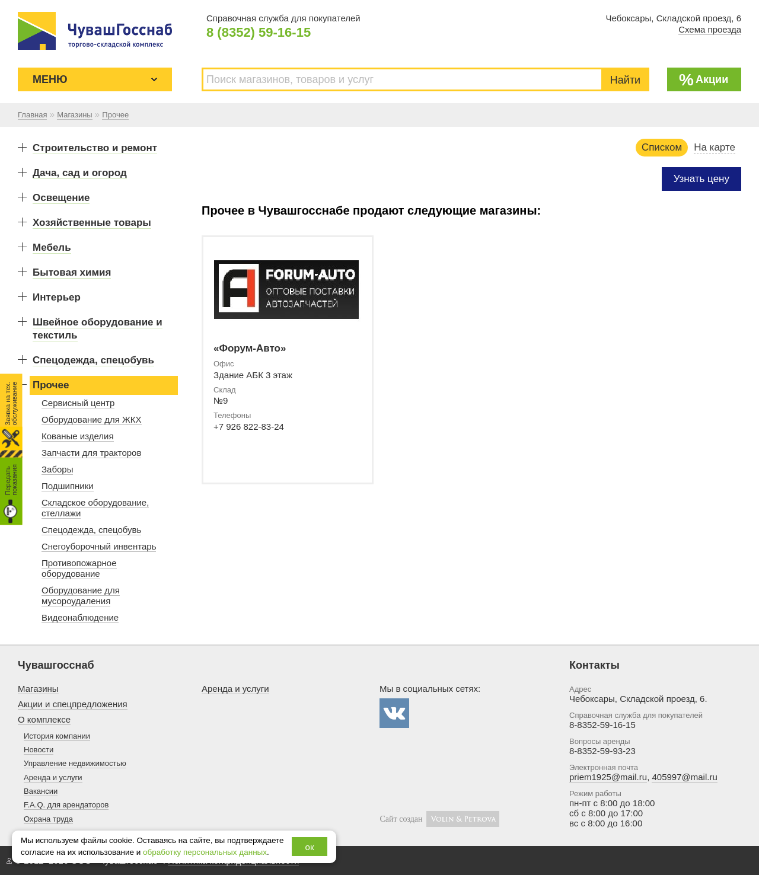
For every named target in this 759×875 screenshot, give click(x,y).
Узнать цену (701, 178)
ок (309, 847)
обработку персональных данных (205, 852)
